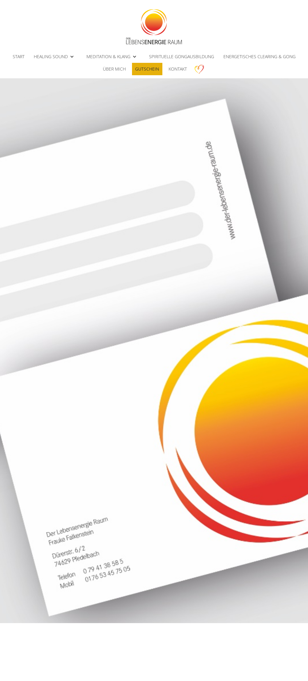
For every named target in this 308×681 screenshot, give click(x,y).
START (18, 56)
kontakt (178, 69)
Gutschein (147, 69)
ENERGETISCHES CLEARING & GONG (259, 56)
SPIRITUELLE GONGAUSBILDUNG (181, 56)
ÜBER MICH (114, 69)
